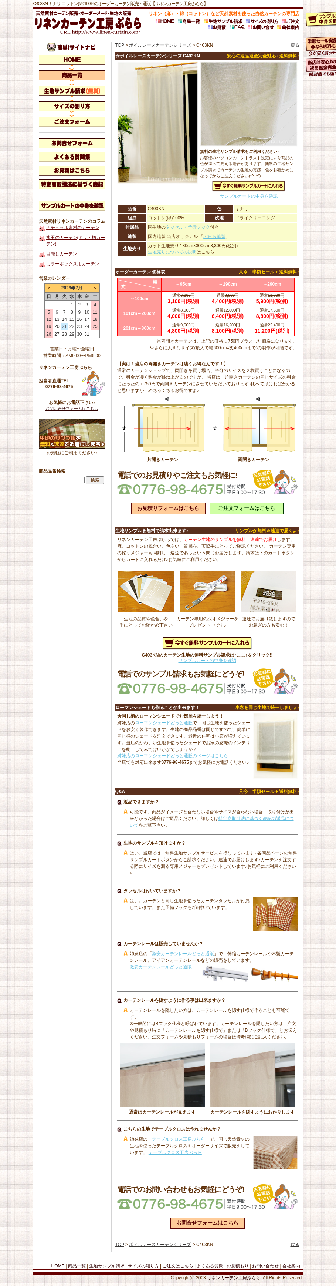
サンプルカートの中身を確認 (249, 196)
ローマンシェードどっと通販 (164, 722)
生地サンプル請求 (107, 1266)
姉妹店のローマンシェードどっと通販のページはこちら (172, 755)
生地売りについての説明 (172, 252)
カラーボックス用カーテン (72, 263)
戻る (295, 45)
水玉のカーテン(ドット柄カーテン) (75, 240)
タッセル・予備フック (188, 227)
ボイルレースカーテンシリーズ (160, 45)
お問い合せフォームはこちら (71, 408)
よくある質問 (210, 1266)
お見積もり (238, 1266)
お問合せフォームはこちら (207, 1223)
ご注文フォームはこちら (246, 508)
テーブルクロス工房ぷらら (178, 1139)
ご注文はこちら (177, 1266)
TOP (119, 45)
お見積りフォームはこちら (168, 508)
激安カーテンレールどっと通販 (183, 953)
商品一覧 (77, 1266)
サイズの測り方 (143, 1266)
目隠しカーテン (61, 253)
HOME (58, 1266)
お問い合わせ (265, 1266)
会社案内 (291, 1266)
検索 (95, 480)
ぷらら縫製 (214, 236)
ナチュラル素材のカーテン (72, 227)
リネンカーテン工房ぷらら (233, 1277)
